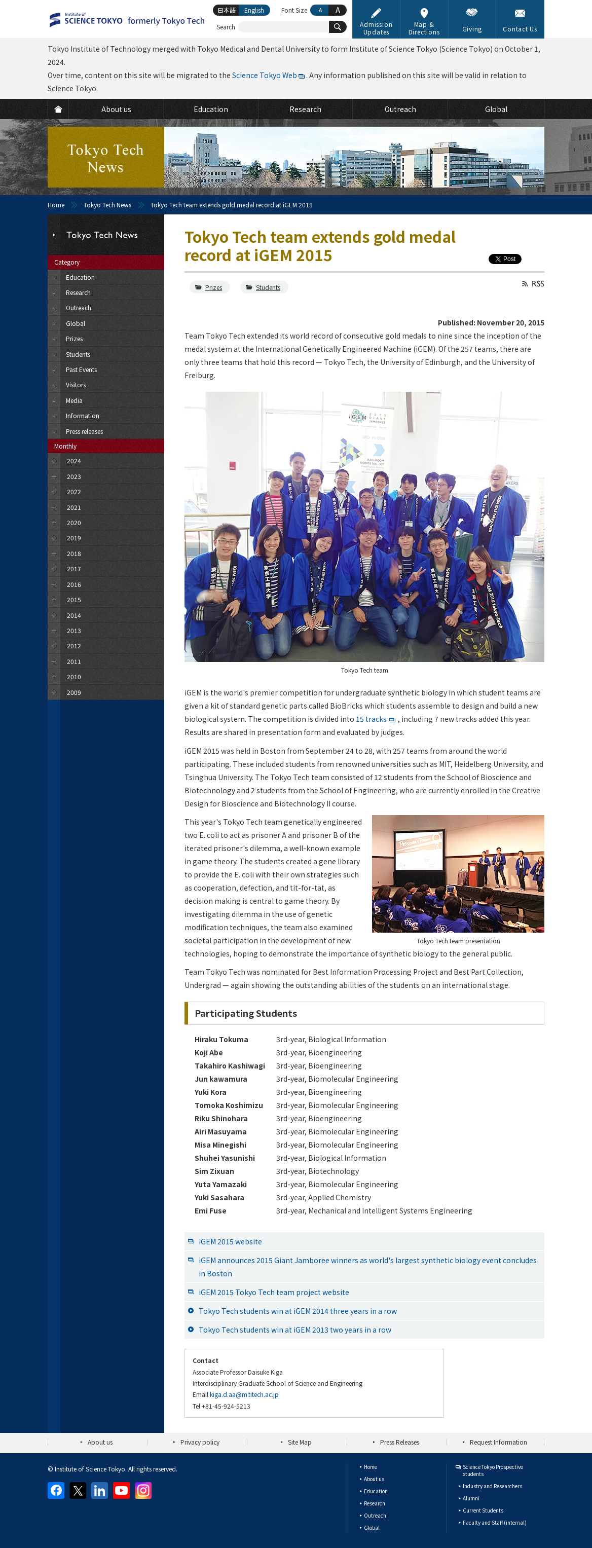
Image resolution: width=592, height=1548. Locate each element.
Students (268, 287)
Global (372, 1527)
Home (56, 204)
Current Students (483, 1510)
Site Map (300, 1442)
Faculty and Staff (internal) (495, 1522)
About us (100, 1442)
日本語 (226, 10)
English (254, 10)
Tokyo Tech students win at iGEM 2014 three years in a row (298, 1311)
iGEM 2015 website (230, 1241)
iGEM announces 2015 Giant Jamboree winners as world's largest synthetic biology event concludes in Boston (368, 1266)
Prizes (213, 287)
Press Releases (399, 1442)
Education (376, 1491)
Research (374, 1503)
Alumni (471, 1498)
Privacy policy (199, 1442)
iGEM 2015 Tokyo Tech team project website (274, 1292)
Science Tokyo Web (264, 75)
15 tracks (371, 719)
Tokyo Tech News (107, 204)
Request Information (498, 1442)
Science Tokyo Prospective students (493, 1470)
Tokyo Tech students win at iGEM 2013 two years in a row (295, 1329)
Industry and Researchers (492, 1486)
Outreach (375, 1515)
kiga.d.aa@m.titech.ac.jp (244, 1394)
